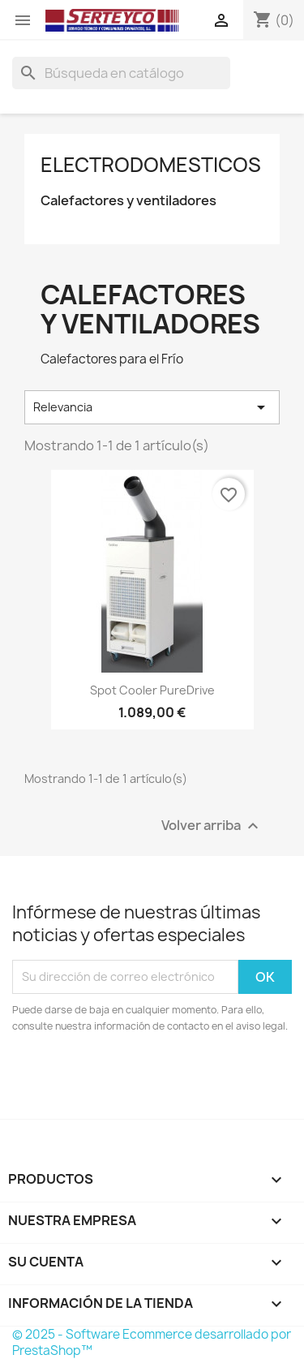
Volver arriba (212, 825)
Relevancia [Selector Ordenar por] (152, 407)
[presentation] (147, 1079)
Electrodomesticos (151, 164)
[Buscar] (121, 73)
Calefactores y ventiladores (128, 200)
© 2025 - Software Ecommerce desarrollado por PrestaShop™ (151, 1342)
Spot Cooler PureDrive (152, 690)
